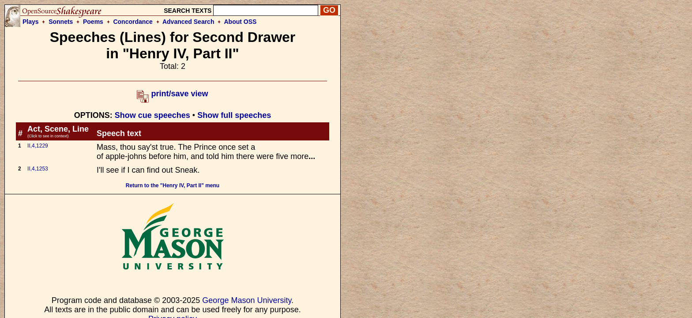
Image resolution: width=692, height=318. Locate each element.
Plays (31, 21)
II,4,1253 (37, 169)
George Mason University (246, 300)
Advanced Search (188, 21)
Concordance (132, 21)
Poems (93, 21)
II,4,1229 (37, 146)
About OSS (240, 21)
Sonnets (61, 21)
